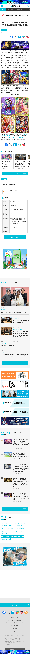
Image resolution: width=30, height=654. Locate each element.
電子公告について (15, 625)
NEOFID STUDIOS (6, 539)
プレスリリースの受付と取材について (15, 623)
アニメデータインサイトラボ (21, 523)
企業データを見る (14, 237)
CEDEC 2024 (19, 525)
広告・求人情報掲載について (15, 620)
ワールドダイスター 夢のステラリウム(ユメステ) (12, 536)
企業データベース (11, 9)
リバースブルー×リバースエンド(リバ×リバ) (12, 531)
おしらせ (15, 628)
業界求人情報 (20, 9)
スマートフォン (11, 137)
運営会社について (15, 617)
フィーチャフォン (8, 136)
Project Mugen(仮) (20, 528)
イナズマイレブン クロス (7, 523)
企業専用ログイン (15, 649)
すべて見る (15, 173)
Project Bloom (5, 533)
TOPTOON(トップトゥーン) (8, 525)
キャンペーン (5, 19)
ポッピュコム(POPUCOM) (7, 528)
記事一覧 (3, 9)
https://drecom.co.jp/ (13, 192)
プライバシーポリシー (15, 631)
